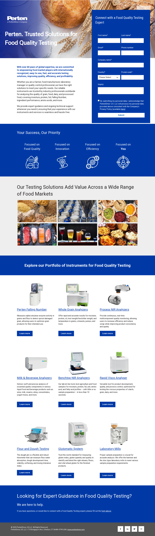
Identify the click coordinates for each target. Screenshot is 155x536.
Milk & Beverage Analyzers (34, 378)
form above (106, 511)
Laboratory (107, 448)
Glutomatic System (70, 448)
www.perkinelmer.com (76, 530)
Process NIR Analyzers (114, 309)
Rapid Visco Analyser (113, 378)
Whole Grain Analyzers (73, 309)
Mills (118, 448)
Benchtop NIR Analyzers (74, 378)
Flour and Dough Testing (33, 448)
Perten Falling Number (32, 309)
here (123, 109)
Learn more (24, 333)
